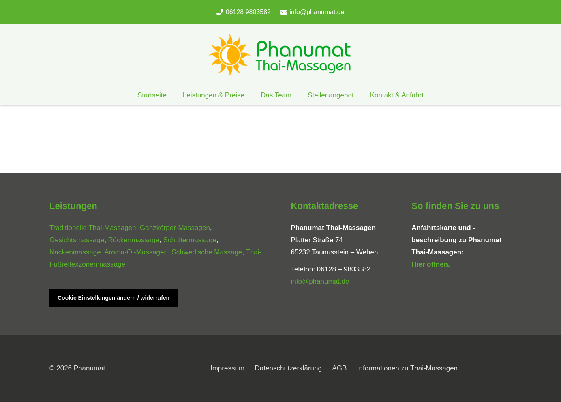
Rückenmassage (134, 240)
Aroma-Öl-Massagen (136, 252)
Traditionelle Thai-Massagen (92, 228)
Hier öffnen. (430, 264)
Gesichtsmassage (76, 240)
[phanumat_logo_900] (280, 54)
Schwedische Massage (206, 252)
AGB (339, 368)
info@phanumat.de (320, 281)
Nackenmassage (75, 252)
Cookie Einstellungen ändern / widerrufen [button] (113, 298)
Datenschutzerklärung (288, 368)
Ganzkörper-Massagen (175, 228)
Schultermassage (189, 240)
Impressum (227, 368)
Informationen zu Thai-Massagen (407, 368)
